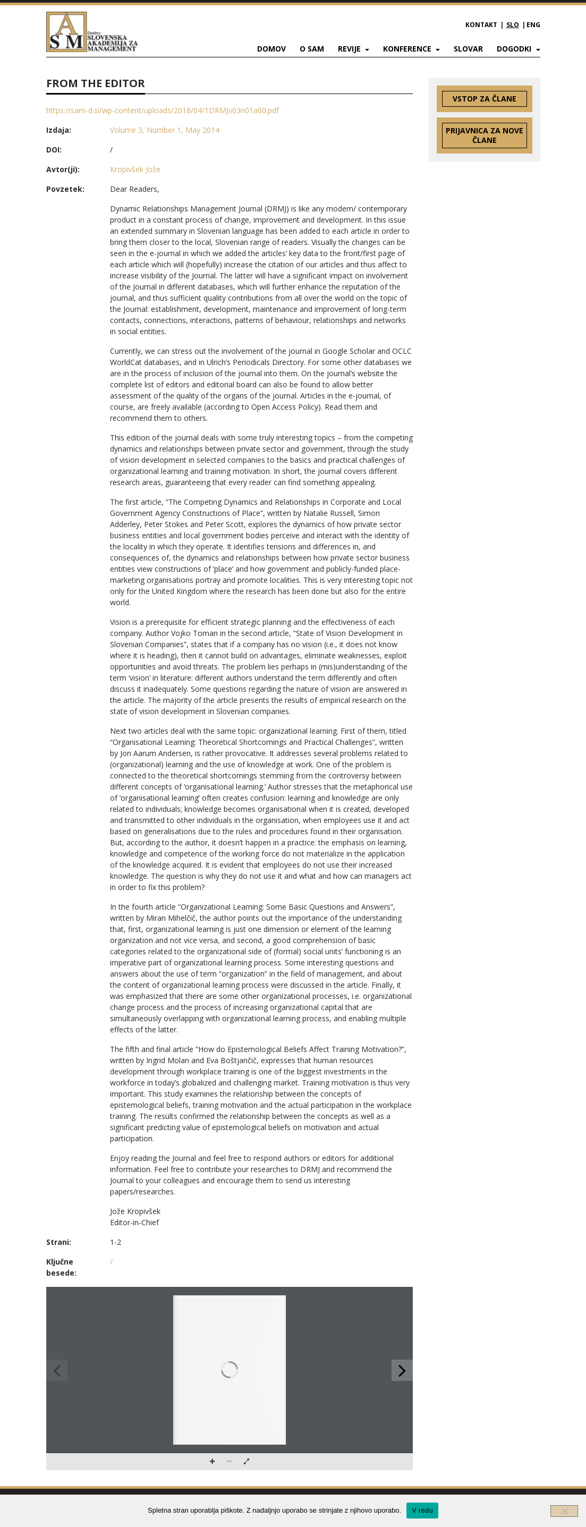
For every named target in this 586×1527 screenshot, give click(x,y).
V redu (422, 1510)
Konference (408, 49)
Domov (271, 49)
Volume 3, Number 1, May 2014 (164, 130)
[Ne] (564, 1511)
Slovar (468, 49)
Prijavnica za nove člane (484, 135)
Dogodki (515, 49)
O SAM (312, 49)
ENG (533, 24)
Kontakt (481, 24)
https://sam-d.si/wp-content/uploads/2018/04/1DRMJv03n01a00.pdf (162, 110)
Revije (350, 49)
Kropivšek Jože (135, 169)
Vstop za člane (484, 99)
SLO (512, 24)
